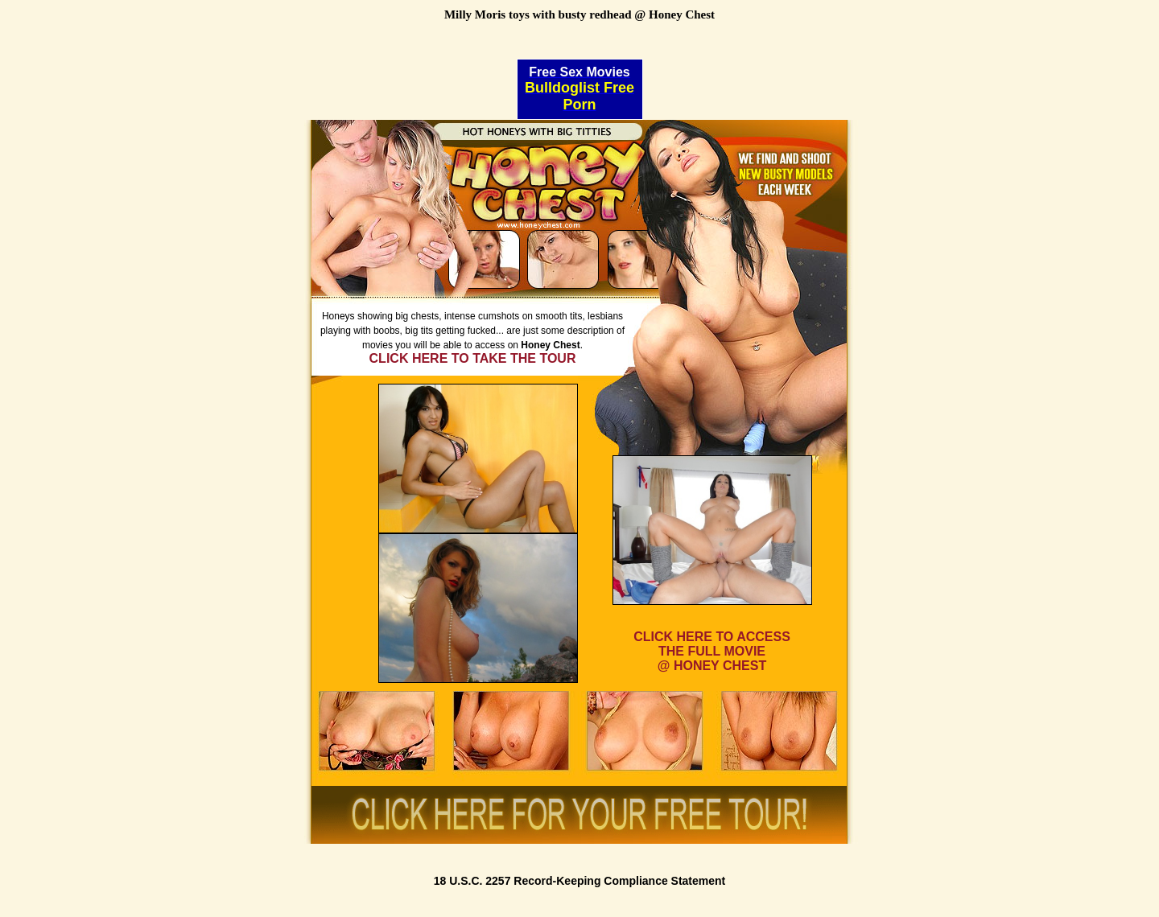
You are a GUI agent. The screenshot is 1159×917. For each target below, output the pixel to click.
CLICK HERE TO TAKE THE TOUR (472, 358)
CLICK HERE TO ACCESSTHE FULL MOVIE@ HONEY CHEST (711, 651)
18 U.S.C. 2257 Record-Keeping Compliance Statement (580, 880)
